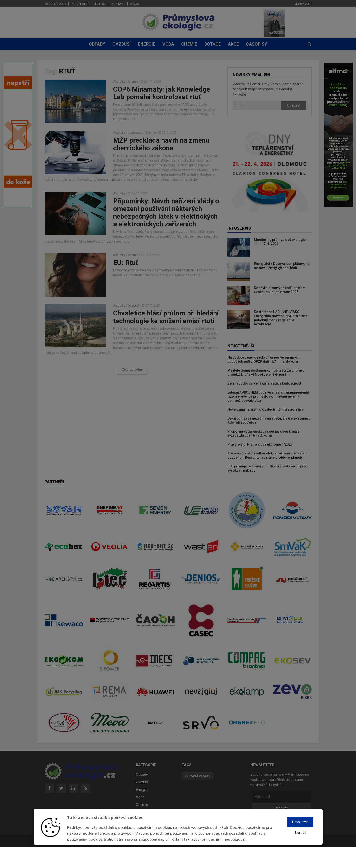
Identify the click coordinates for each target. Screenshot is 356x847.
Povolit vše (300, 822)
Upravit (300, 832)
